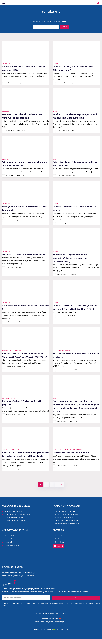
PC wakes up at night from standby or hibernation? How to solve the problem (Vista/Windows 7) (71, 258)
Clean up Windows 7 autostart (65, 511)
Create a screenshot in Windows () (17, 514)
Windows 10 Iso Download (13, 511)
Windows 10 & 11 (10, 536)
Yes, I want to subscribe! (76, 598)
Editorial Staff (61, 83)
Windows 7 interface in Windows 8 (66, 514)
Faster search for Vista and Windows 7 (71, 452)
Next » (59, 484)
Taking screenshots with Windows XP (67, 523)
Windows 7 (6, 63)
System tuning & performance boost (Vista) (69, 449)
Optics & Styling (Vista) (10, 449)
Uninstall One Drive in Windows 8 (66, 520)
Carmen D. (60, 223)
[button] (58, 546)
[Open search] (98, 2)
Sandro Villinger (10, 83)
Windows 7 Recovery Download (65, 517)
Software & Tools (8, 398)
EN (35, 3)
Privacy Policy (60, 542)
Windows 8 (8, 539)
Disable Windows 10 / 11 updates (15, 520)
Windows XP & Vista (12, 545)
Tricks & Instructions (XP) (11, 350)
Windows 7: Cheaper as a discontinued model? (24, 254)
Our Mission (59, 536)
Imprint (57, 539)
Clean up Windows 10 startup (14, 517)
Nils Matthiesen (10, 175)
